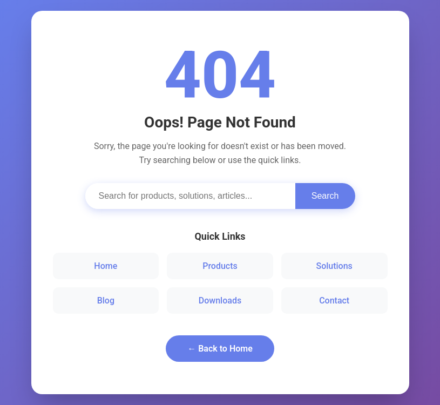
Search (325, 195)
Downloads (220, 300)
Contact (334, 300)
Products (220, 266)
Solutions (334, 266)
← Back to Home (220, 348)
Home (105, 266)
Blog (105, 300)
